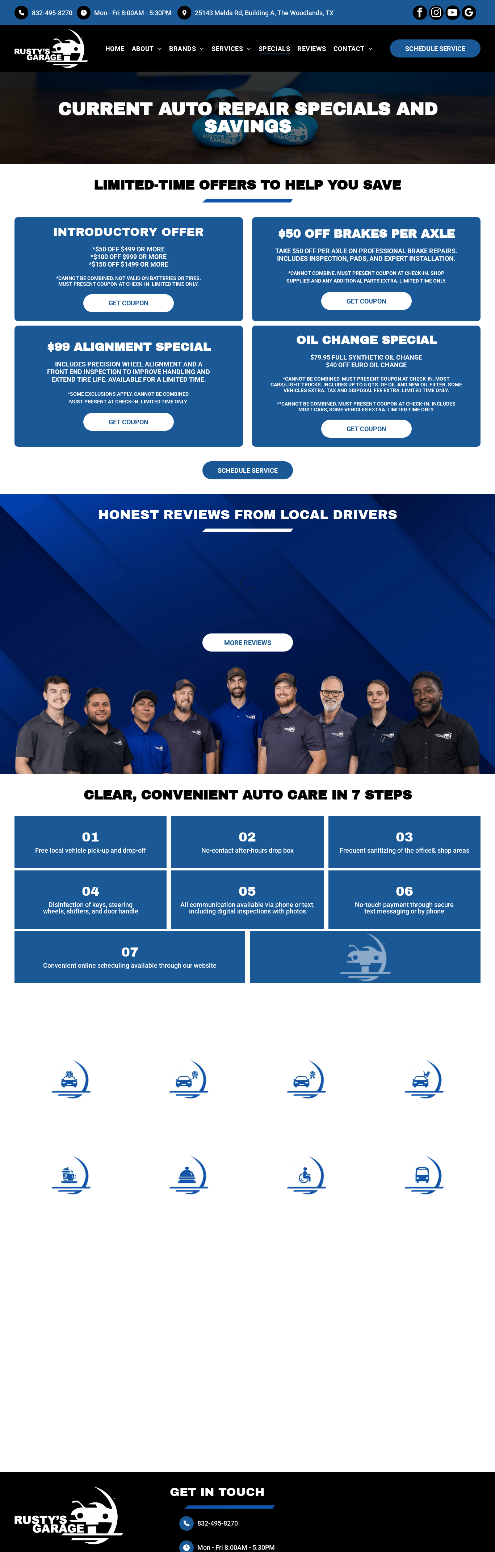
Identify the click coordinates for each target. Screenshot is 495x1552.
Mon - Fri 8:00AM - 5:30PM (133, 13)
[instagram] (436, 13)
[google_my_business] (469, 13)
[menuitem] (115, 48)
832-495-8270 (52, 13)
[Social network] (96, 1492)
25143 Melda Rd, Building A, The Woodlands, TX (264, 13)
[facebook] (420, 13)
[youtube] (452, 13)
